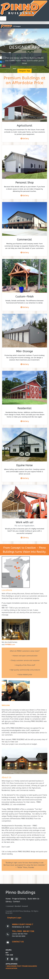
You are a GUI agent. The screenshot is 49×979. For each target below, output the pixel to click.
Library (26, 538)
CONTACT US (18, 942)
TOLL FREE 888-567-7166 (23, 931)
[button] (3, 45)
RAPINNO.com (10, 645)
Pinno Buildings (20, 892)
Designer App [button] (24, 71)
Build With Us (33, 899)
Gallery (26, 138)
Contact (16, 901)
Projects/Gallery (19, 899)
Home (8, 899)
